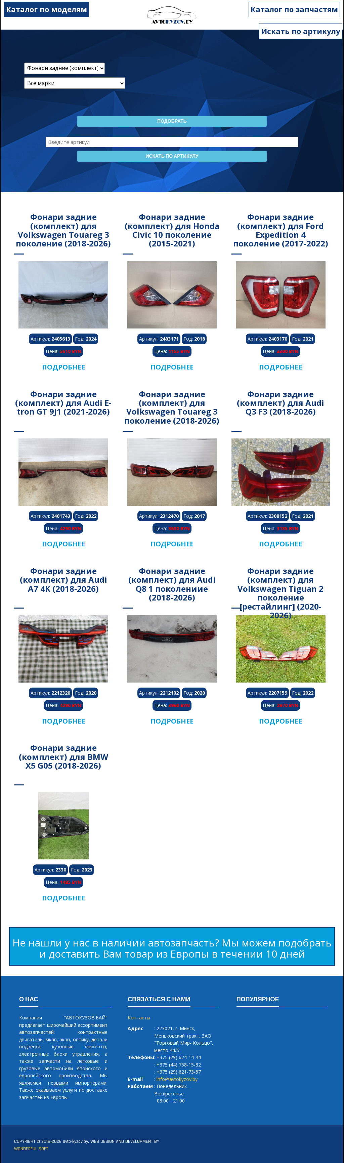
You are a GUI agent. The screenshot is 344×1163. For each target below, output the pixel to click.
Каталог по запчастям (296, 9)
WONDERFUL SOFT (31, 1149)
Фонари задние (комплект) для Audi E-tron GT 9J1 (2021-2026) (63, 402)
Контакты (139, 1017)
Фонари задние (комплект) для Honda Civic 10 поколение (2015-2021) (172, 230)
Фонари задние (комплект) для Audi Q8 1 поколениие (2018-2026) (172, 584)
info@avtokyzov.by (177, 1079)
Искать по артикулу (300, 31)
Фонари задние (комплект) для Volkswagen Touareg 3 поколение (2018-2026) (63, 230)
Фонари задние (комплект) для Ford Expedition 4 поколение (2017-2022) (280, 230)
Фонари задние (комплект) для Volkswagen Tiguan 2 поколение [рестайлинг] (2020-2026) (281, 593)
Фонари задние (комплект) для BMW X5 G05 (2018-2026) (63, 756)
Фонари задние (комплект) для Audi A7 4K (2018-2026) (63, 579)
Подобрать (172, 121)
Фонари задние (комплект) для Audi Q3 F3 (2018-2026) (280, 402)
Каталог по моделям (44, 9)
